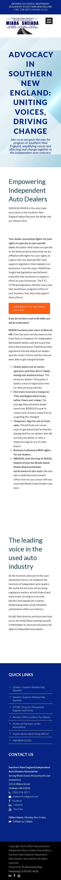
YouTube (16, 809)
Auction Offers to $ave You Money (31, 717)
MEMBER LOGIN (39, 9)
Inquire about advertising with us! (31, 733)
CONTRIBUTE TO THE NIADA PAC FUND (29, 308)
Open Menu (49, 21)
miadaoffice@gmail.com (25, 796)
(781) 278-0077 (21, 792)
